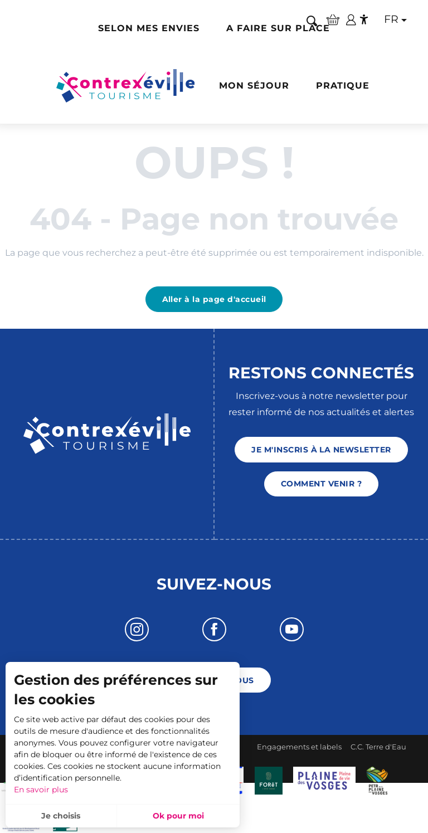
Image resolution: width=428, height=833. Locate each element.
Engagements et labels (299, 746)
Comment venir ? (321, 484)
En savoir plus (41, 790)
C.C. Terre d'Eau (378, 746)
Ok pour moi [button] (178, 816)
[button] (312, 20)
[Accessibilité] (364, 19)
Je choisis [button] (60, 816)
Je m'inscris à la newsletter (321, 450)
